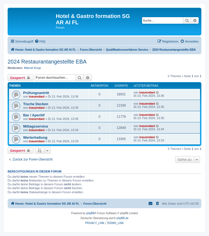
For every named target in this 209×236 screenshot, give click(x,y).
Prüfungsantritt (36, 93)
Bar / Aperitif (34, 115)
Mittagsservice (35, 126)
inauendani (37, 96)
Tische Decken (35, 104)
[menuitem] (40, 41)
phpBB (90, 213)
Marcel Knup (32, 67)
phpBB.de (122, 218)
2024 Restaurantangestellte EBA (47, 62)
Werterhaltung (35, 137)
